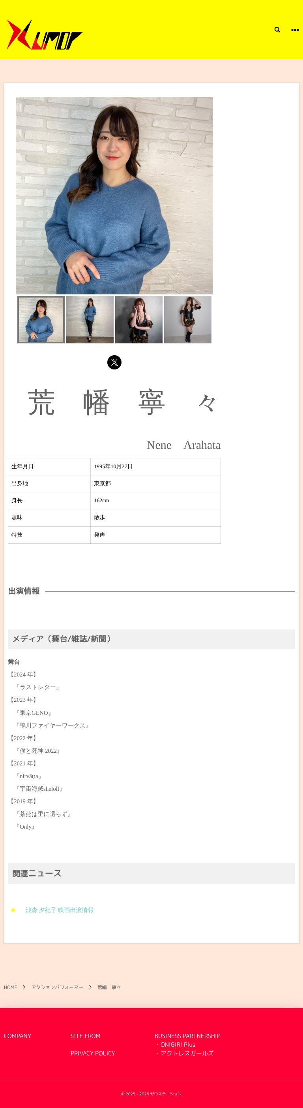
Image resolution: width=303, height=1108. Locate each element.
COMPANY (17, 1036)
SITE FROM (86, 1036)
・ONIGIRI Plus (175, 1044)
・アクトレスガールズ (184, 1053)
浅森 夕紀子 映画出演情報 (57, 910)
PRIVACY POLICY (93, 1053)
